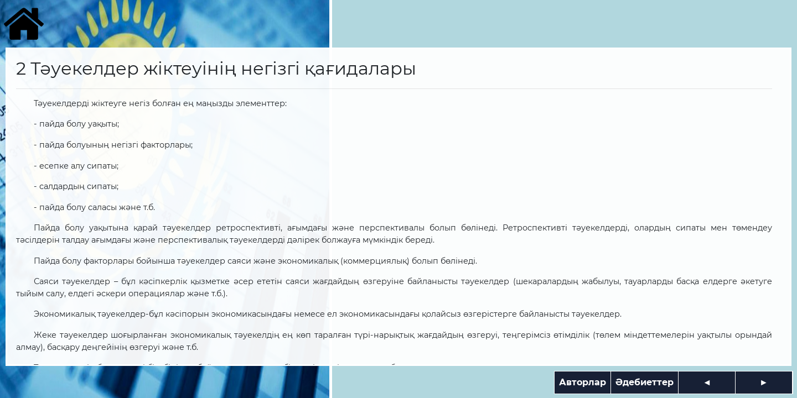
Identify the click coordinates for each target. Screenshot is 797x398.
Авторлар (582, 382)
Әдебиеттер (644, 382)
